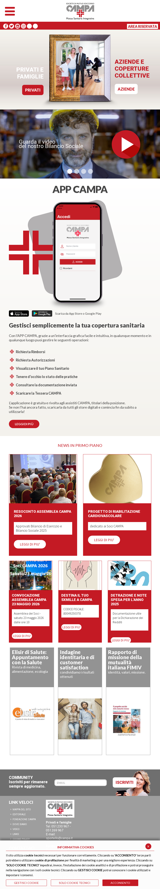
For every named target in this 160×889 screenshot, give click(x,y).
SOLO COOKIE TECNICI (74, 882)
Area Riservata (142, 26)
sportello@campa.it (59, 838)
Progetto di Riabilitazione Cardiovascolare (114, 513)
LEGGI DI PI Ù (24, 424)
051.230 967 (60, 826)
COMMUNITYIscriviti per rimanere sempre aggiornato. (28, 782)
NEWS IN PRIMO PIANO (80, 445)
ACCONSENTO (120, 882)
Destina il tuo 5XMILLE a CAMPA (76, 597)
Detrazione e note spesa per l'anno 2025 (129, 599)
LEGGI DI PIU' (30, 544)
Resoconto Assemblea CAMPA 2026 (42, 513)
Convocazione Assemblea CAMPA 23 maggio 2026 (29, 599)
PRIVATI (33, 90)
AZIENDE (126, 89)
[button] (69, 171)
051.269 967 (54, 830)
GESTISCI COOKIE (26, 882)
